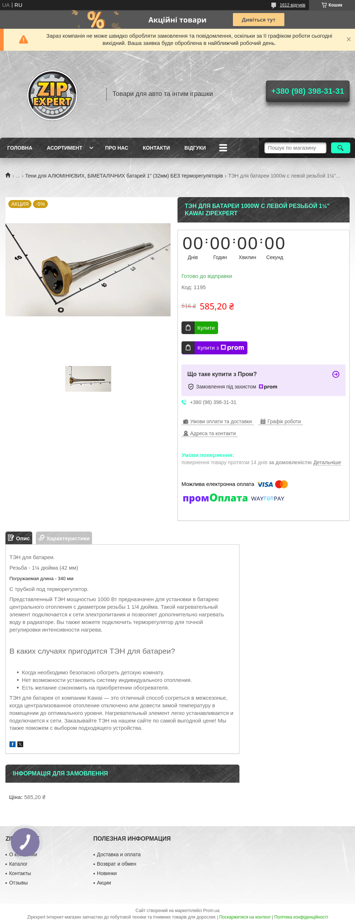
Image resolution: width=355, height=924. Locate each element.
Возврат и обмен (117, 864)
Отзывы (18, 883)
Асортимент (64, 148)
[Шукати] (340, 147)
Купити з (220, 348)
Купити (206, 328)
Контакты (20, 873)
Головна (19, 148)
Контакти (156, 148)
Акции (104, 883)
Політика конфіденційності (301, 917)
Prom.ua (211, 910)
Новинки (107, 873)
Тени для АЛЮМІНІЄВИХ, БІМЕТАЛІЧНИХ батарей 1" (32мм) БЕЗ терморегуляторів (124, 176)
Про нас (116, 148)
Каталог (18, 864)
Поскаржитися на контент (245, 917)
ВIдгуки (195, 148)
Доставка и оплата (119, 854)
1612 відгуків (292, 5)
